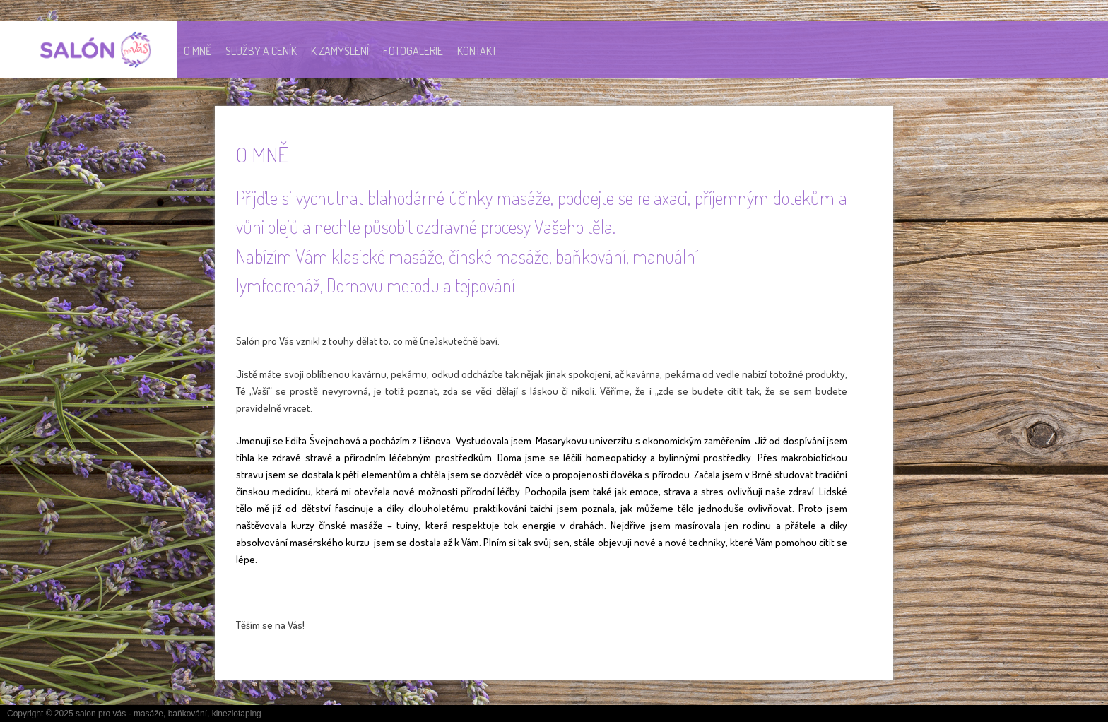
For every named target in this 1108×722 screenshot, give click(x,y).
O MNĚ (197, 51)
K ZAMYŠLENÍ (340, 51)
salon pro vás (101, 713)
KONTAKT (477, 51)
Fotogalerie (413, 51)
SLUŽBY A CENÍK (261, 51)
